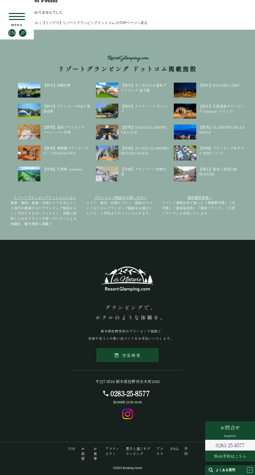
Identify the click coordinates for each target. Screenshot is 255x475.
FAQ (174, 448)
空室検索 (127, 355)
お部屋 (83, 453)
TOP (71, 448)
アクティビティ (112, 451)
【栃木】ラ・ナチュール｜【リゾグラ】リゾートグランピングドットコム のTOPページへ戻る (73, 23)
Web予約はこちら (230, 456)
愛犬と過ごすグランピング (138, 451)
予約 (186, 451)
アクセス (159, 451)
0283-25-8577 (130, 393)
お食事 (95, 453)
